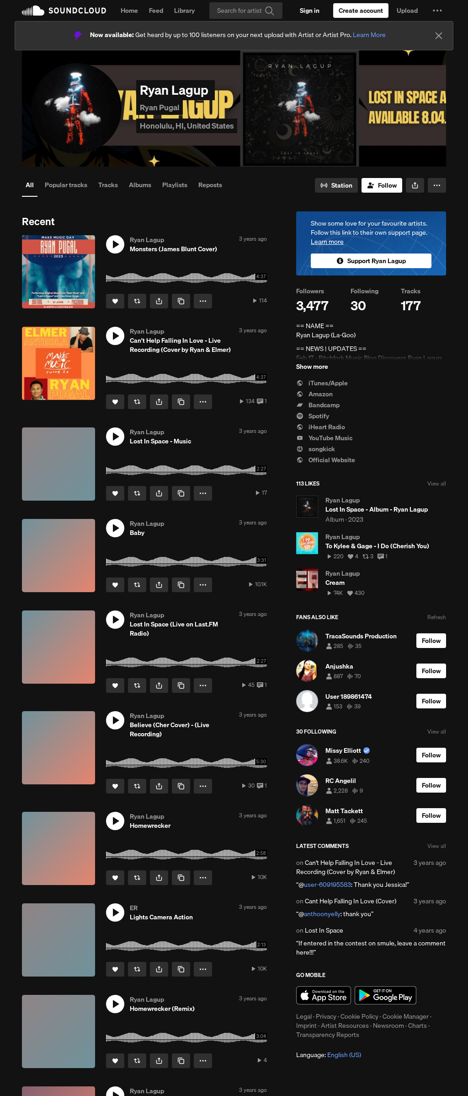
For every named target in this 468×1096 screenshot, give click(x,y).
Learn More (369, 35)
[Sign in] (309, 10)
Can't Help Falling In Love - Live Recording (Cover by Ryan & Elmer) (345, 867)
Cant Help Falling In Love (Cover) (350, 901)
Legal (304, 1016)
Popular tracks (66, 185)
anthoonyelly (322, 914)
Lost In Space (324, 930)
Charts (417, 1025)
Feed (156, 10)
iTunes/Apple (322, 383)
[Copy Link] (181, 301)
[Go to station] (336, 185)
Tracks (108, 185)
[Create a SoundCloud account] (360, 10)
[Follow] (382, 185)
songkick (315, 449)
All (30, 185)
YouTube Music (324, 438)
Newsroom (388, 1025)
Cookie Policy (359, 1016)
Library (184, 10)
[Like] (115, 301)
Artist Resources (345, 1025)
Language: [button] (328, 1055)
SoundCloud (64, 10)
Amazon (314, 394)
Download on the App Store (323, 995)
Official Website (325, 460)
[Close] (439, 36)
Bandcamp (318, 405)
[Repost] (137, 301)
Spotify (312, 416)
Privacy (326, 1016)
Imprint (306, 1025)
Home (129, 10)
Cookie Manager (406, 1016)
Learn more (327, 242)
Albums (140, 185)
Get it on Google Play (385, 995)
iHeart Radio (320, 427)
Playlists (174, 185)
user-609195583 (327, 885)
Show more (312, 366)
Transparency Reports (327, 1035)
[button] (437, 10)
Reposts (210, 185)
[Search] (245, 10)
